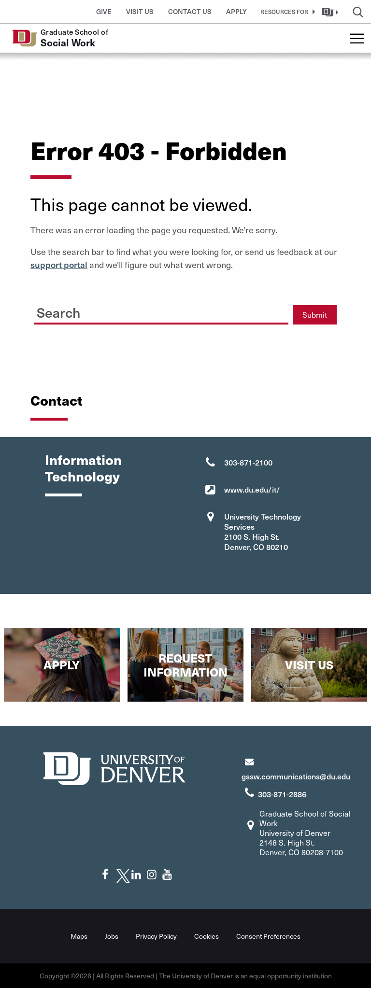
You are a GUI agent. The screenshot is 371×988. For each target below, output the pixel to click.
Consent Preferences (268, 936)
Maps (79, 936)
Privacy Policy (156, 936)
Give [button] (104, 11)
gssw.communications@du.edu (296, 776)
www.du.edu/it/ (252, 489)
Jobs (111, 936)
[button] (286, 11)
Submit (314, 315)
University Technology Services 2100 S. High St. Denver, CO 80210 (262, 531)
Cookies (206, 936)
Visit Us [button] (140, 11)
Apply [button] (236, 11)
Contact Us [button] (190, 11)
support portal (58, 264)
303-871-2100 (248, 462)
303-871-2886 (282, 794)
